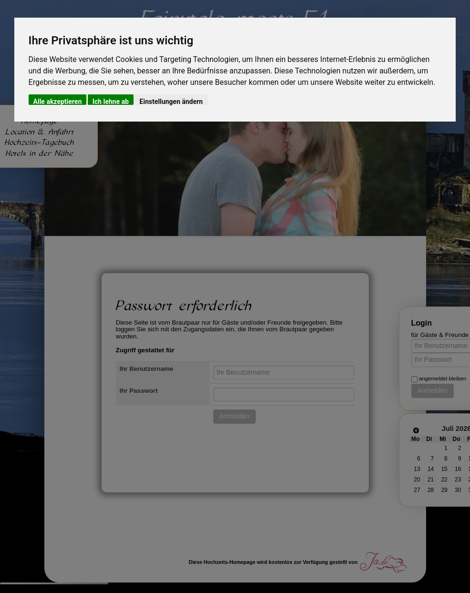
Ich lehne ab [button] (111, 101)
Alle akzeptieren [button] (57, 101)
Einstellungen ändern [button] (171, 101)
